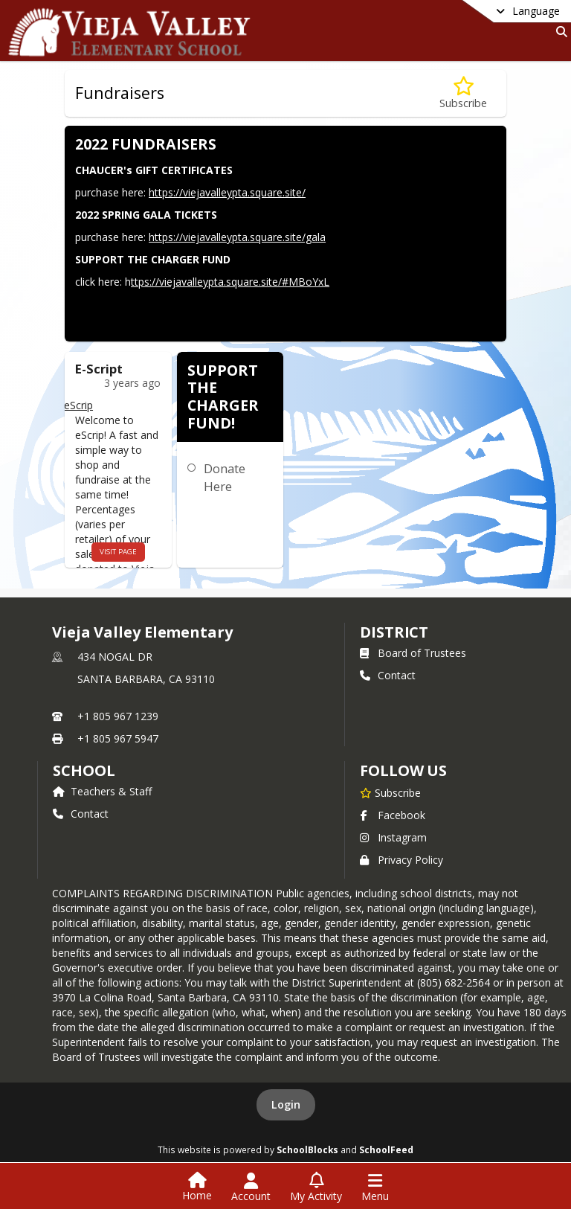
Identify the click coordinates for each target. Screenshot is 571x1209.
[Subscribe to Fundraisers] (463, 93)
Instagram (393, 837)
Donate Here (224, 477)
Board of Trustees (413, 653)
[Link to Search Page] (558, 32)
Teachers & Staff (102, 791)
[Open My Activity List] (316, 1187)
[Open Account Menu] (251, 1187)
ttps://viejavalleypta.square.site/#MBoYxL (230, 282)
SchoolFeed (386, 1149)
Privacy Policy (401, 860)
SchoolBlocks (307, 1149)
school (83, 770)
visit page (118, 552)
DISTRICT (394, 632)
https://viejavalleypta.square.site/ (227, 192)
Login (285, 1104)
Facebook (392, 815)
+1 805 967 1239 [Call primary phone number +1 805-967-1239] (117, 716)
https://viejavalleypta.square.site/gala (237, 237)
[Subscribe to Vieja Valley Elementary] (390, 792)
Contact (388, 675)
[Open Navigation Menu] (375, 1187)
